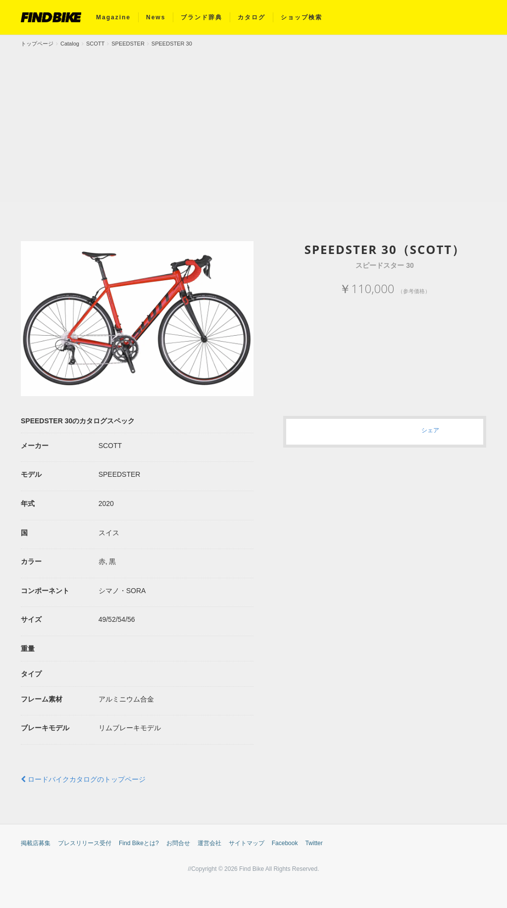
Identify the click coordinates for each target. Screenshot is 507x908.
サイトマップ (246, 843)
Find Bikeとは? (139, 843)
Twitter (313, 843)
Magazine (113, 17)
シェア (430, 430)
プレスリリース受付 (84, 843)
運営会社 (209, 843)
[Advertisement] (253, 122)
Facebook (285, 843)
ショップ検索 (301, 17)
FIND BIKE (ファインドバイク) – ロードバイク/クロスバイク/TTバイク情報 (51, 17)
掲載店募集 (36, 843)
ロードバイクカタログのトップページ (83, 779)
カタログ (251, 17)
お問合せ (178, 843)
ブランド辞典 (201, 17)
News (155, 17)
